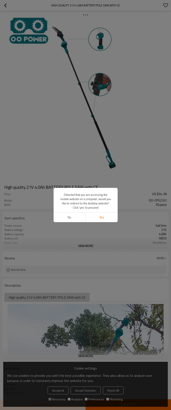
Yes (101, 217)
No (69, 217)
